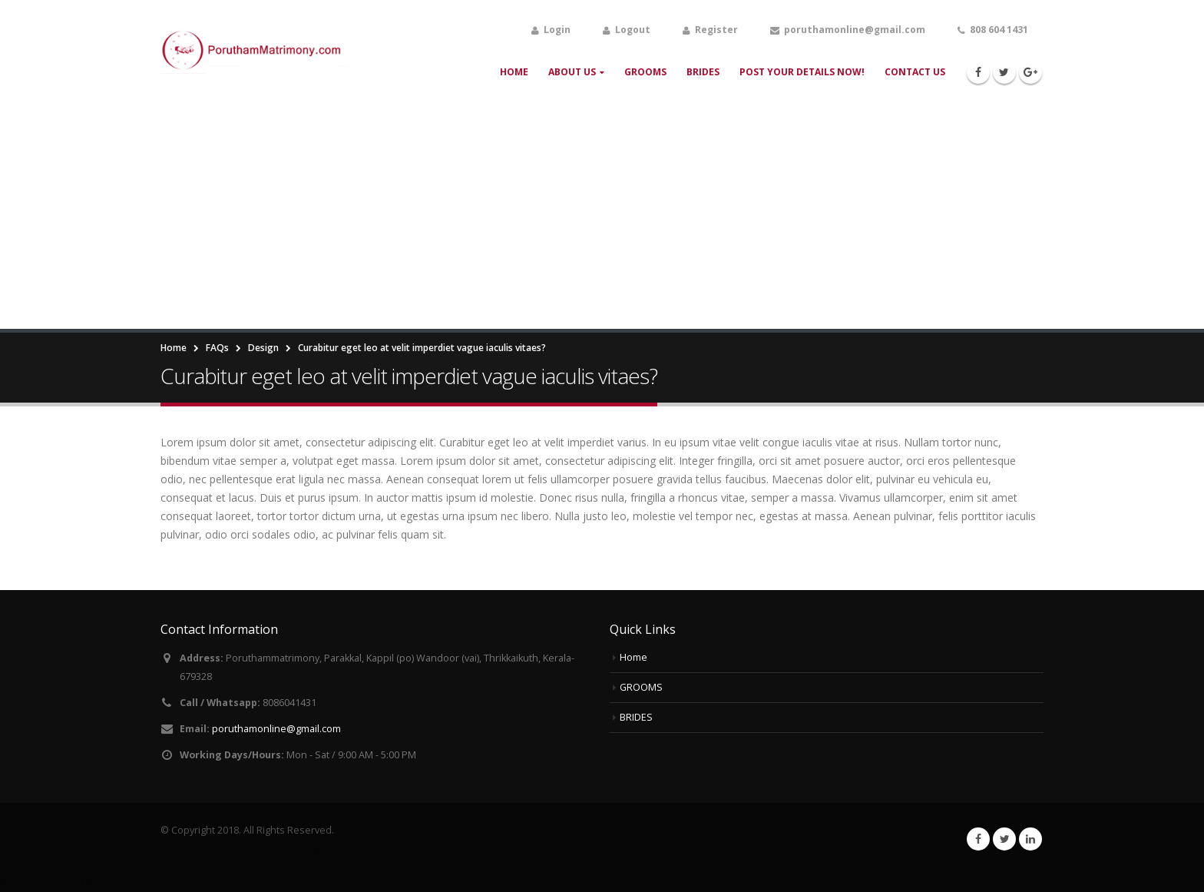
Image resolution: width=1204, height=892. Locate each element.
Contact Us (915, 71)
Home (514, 71)
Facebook (978, 839)
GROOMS (645, 71)
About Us (572, 71)
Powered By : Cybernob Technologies (246, 847)
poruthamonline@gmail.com (276, 728)
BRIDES (702, 71)
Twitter (1004, 839)
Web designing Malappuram (69, 883)
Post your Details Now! (802, 71)
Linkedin (1030, 839)
